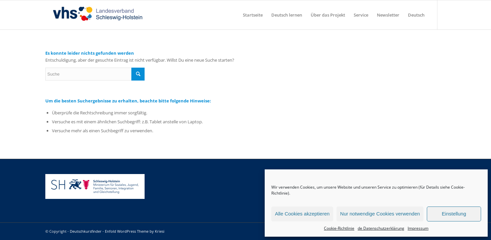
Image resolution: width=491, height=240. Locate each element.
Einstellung (454, 213)
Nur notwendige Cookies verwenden (380, 213)
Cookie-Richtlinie (339, 228)
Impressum (418, 228)
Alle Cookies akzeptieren (302, 213)
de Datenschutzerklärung (381, 228)
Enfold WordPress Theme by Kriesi (134, 231)
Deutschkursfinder (86, 231)
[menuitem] (253, 15)
